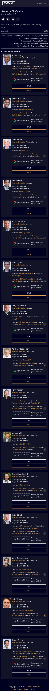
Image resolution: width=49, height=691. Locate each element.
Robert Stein (17, 515)
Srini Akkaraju (18, 55)
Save (29, 86)
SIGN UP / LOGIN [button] (40, 4)
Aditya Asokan (18, 98)
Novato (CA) (24, 151)
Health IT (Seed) (36, 74)
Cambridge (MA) (25, 360)
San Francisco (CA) (26, 110)
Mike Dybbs (17, 262)
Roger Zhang (17, 640)
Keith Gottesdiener (20, 349)
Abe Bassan (17, 180)
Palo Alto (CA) (35, 69)
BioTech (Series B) (26, 279)
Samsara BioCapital (18, 58)
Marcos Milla (17, 433)
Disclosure (32, 689)
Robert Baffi (17, 139)
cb (18, 19)
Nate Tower (17, 599)
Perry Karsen (17, 390)
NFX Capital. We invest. (31, 687)
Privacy (25, 689)
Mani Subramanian (20, 558)
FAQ (14, 689)
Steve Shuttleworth (20, 474)
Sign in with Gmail (21, 79)
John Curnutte (18, 221)
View (29, 90)
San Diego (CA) (25, 444)
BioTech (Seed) (25, 72)
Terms (19, 689)
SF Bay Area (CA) (26, 66)
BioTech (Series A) (18, 115)
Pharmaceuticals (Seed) (28, 154)
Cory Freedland (19, 305)
